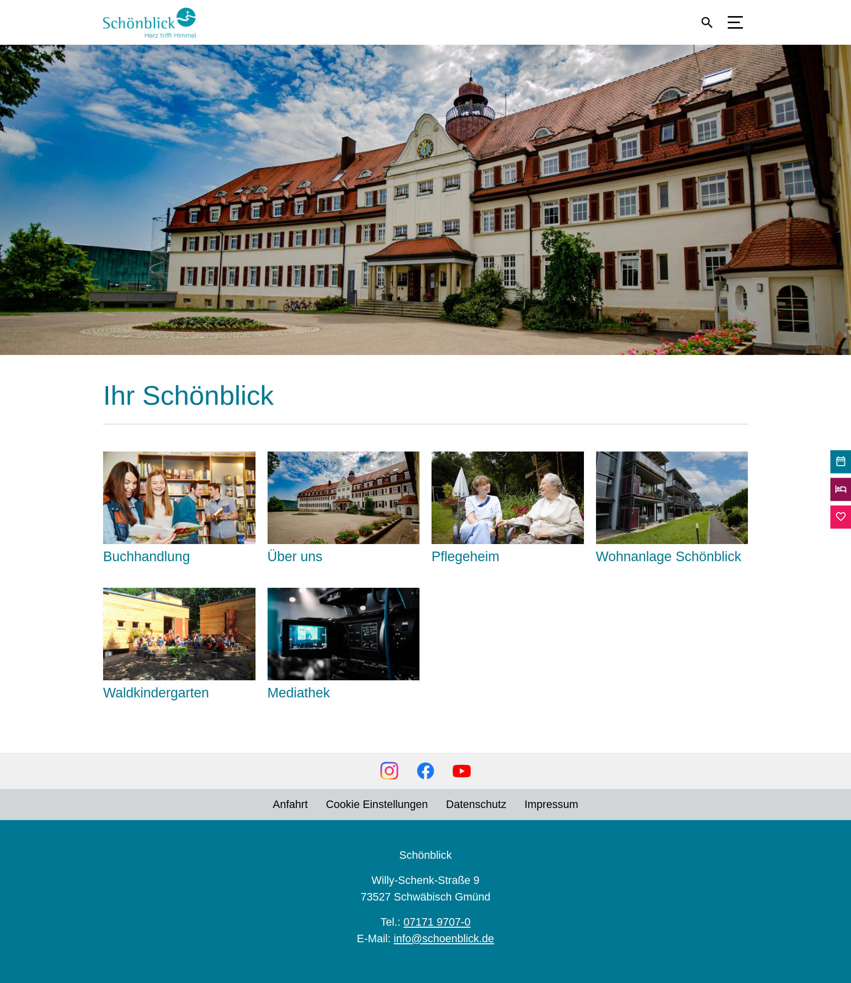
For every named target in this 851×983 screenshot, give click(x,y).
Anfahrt (290, 804)
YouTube (462, 771)
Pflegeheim (465, 556)
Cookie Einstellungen (377, 804)
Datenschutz (476, 804)
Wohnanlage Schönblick (668, 556)
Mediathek (299, 692)
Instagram (389, 771)
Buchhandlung (146, 556)
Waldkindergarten (156, 692)
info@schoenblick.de (444, 938)
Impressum (551, 804)
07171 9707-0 (436, 922)
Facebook (425, 771)
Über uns (295, 556)
